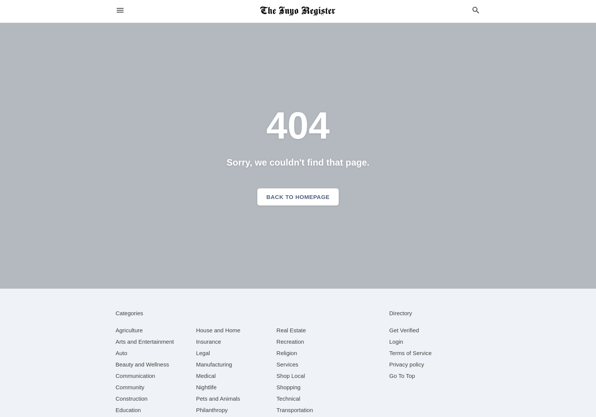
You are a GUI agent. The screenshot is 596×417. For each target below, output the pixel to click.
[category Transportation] (294, 410)
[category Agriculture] (129, 330)
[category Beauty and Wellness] (142, 364)
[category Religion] (286, 353)
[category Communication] (135, 376)
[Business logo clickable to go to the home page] (298, 11)
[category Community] (130, 387)
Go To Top (402, 376)
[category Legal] (203, 353)
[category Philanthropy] (212, 410)
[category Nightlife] (206, 387)
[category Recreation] (290, 341)
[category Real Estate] (291, 330)
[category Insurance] (208, 341)
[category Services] (287, 364)
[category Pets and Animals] (218, 398)
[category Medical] (206, 376)
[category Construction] (131, 398)
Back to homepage (298, 197)
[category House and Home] (218, 330)
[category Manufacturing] (214, 364)
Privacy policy (406, 364)
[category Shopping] (288, 387)
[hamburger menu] (120, 10)
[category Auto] (121, 353)
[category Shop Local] (290, 376)
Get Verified (404, 330)
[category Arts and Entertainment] (145, 341)
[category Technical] (288, 398)
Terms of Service (410, 353)
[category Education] (128, 410)
